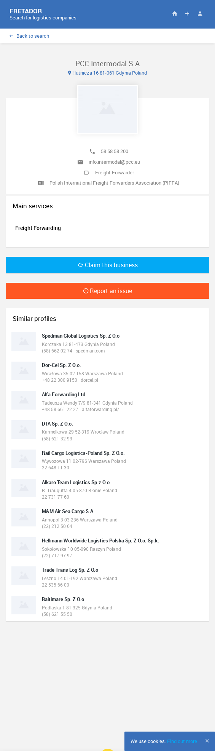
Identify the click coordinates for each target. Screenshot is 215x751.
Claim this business (108, 265)
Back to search (29, 35)
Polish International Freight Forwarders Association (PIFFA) (114, 182)
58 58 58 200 (114, 151)
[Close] (207, 741)
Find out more (182, 741)
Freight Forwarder (114, 172)
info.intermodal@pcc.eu (114, 161)
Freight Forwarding (38, 227)
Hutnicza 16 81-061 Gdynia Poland (107, 72)
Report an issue (107, 291)
